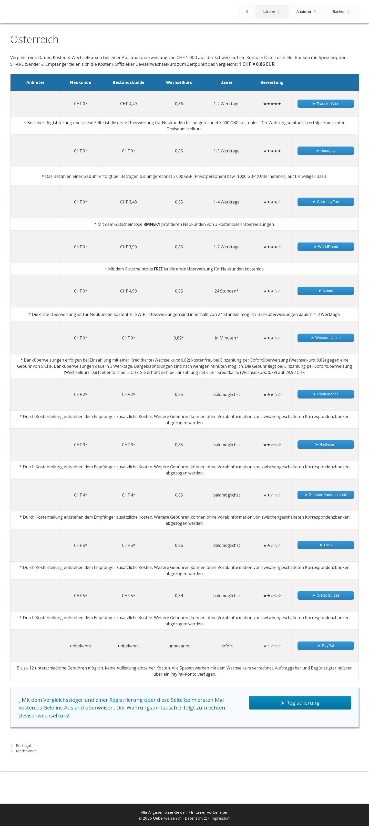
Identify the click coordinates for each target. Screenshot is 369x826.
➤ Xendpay (325, 150)
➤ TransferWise (325, 103)
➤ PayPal (325, 645)
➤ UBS (326, 545)
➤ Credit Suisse (325, 595)
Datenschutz (196, 818)
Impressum (220, 818)
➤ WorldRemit (326, 246)
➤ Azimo (325, 290)
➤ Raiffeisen (325, 444)
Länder (276, 11)
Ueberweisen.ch (167, 818)
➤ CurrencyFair (325, 201)
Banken (346, 11)
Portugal (23, 745)
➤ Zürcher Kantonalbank (326, 494)
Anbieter (310, 11)
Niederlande (26, 751)
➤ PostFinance (326, 394)
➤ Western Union (326, 337)
